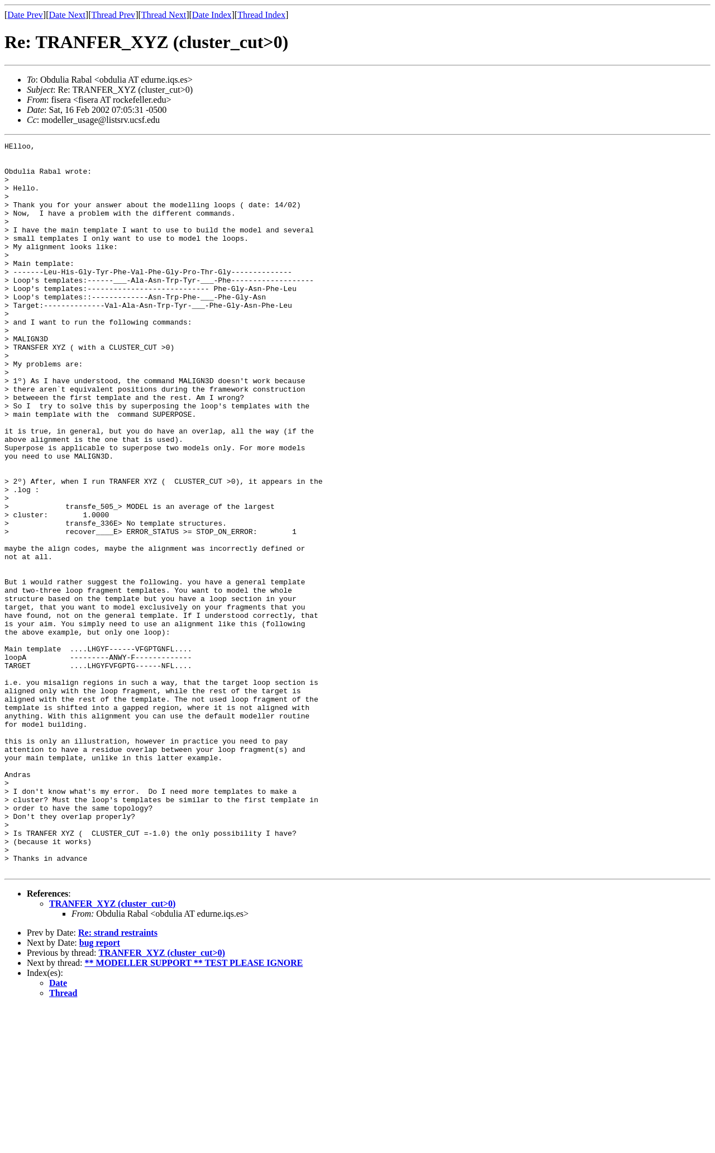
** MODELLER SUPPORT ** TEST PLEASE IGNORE (194, 1108)
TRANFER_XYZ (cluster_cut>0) (112, 1049)
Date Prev (25, 15)
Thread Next (163, 15)
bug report (99, 1088)
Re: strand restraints (118, 1078)
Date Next (67, 15)
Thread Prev (113, 15)
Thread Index (261, 15)
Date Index (212, 15)
